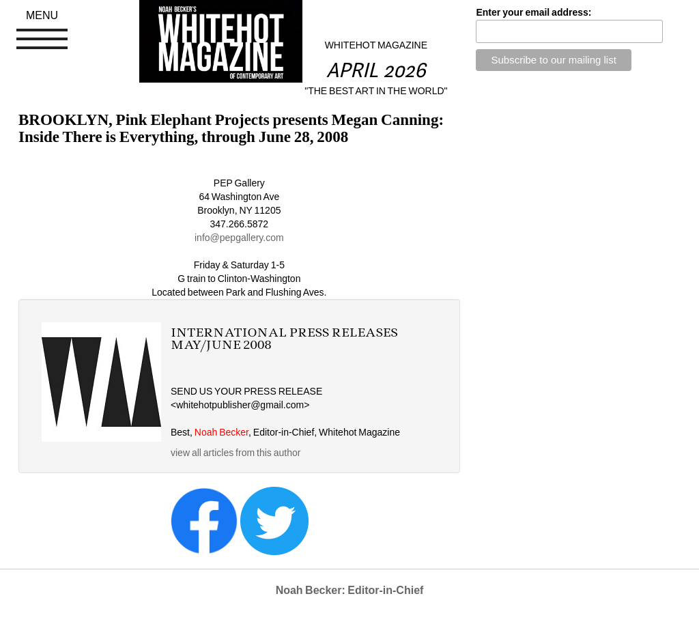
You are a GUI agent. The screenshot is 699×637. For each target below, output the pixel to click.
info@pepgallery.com (239, 237)
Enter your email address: (533, 12)
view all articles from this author (235, 452)
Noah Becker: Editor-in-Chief (350, 590)
